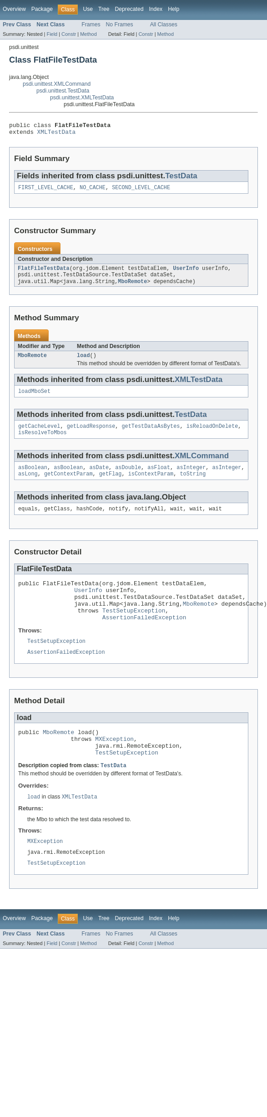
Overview (14, 9)
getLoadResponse (91, 434)
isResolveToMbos (42, 442)
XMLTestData (56, 134)
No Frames (119, 24)
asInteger (191, 477)
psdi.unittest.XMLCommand (57, 84)
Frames (90, 24)
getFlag (110, 485)
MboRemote (132, 287)
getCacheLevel (39, 434)
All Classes (163, 24)
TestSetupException (134, 629)
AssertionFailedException (144, 637)
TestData (181, 178)
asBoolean (32, 477)
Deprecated (129, 9)
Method (88, 34)
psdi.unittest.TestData (62, 91)
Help (173, 9)
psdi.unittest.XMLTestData (82, 97)
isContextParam (151, 485)
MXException (114, 763)
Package (42, 9)
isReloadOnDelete (212, 434)
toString (193, 485)
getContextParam (68, 485)
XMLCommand (202, 465)
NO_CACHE (93, 191)
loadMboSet (34, 398)
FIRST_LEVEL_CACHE (45, 191)
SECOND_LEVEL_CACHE (141, 191)
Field (51, 34)
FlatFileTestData (44, 272)
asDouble (128, 477)
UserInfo (186, 272)
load (83, 362)
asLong (28, 485)
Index (155, 9)
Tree (104, 9)
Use (88, 9)
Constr (68, 34)
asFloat (158, 477)
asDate (99, 477)
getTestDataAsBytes (150, 434)
